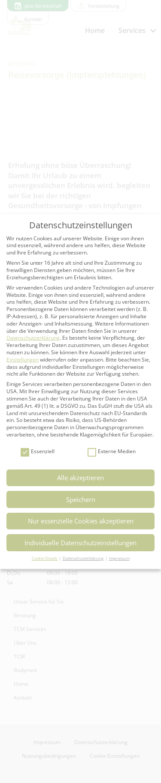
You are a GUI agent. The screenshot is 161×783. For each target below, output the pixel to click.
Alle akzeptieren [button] (80, 477)
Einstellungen (22, 359)
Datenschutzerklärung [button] (83, 558)
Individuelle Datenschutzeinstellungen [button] (80, 542)
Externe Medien (112, 451)
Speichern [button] (80, 499)
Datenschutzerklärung (33, 337)
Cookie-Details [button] (45, 558)
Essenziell (38, 451)
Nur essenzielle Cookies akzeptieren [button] (81, 521)
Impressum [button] (119, 558)
